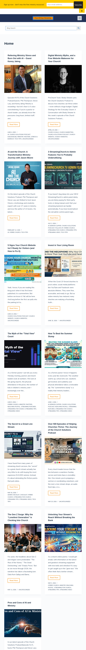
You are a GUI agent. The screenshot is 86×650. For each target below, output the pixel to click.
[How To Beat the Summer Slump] (63, 354)
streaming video (54, 232)
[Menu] (79, 18)
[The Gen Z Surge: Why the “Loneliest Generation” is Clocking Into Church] (22, 537)
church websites (61, 136)
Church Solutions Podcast (20, 134)
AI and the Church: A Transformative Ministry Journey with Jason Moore (22, 154)
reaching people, (14, 406)
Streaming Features (28, 406)
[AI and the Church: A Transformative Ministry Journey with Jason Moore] (22, 175)
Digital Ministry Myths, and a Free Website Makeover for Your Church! (63, 58)
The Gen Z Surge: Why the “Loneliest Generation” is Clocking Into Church (22, 516)
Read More (15, 125)
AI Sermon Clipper (54, 225)
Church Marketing (66, 132)
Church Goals (53, 132)
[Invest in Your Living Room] (63, 263)
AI (8, 134)
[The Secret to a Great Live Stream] (22, 444)
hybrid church (15, 232)
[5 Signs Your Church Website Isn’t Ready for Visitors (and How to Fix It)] (22, 268)
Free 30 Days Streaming (43, 18)
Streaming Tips (71, 230)
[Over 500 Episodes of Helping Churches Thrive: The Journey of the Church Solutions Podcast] (63, 450)
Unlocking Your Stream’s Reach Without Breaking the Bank (63, 516)
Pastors (27, 136)
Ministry (20, 136)
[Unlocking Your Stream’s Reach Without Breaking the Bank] (63, 537)
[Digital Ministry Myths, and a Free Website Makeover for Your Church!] (63, 79)
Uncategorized (28, 139)
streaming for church (56, 230)
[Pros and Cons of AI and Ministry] (22, 622)
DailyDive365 (12, 136)
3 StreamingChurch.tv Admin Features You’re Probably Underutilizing (60, 154)
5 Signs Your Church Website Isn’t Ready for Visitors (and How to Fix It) (22, 248)
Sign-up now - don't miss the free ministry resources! (24, 4)
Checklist (23, 494)
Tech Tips (18, 139)
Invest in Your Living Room (62, 245)
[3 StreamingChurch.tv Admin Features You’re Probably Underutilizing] (63, 175)
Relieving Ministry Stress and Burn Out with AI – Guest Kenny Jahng (21, 58)
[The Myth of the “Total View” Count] (22, 354)
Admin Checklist (13, 494)
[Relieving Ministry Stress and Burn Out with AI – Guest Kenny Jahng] (22, 79)
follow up (59, 228)
